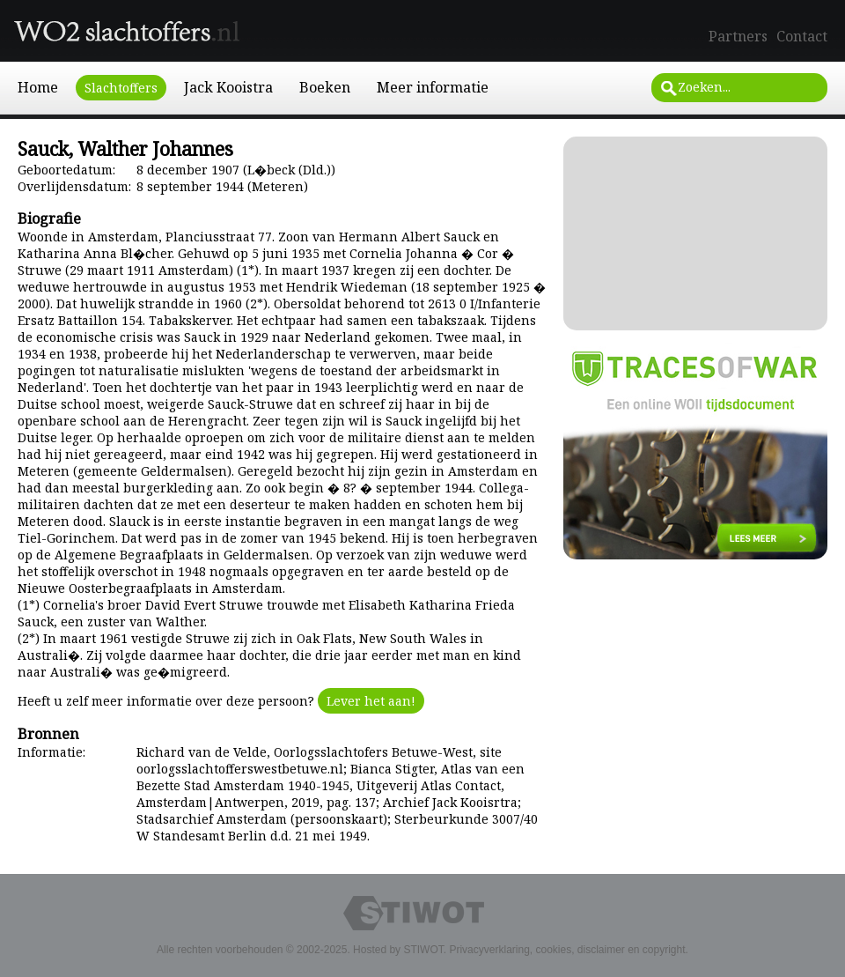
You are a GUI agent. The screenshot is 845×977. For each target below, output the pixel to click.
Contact (801, 36)
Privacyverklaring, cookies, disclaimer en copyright (567, 950)
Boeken (324, 87)
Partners (738, 36)
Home (38, 87)
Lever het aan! (371, 700)
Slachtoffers (121, 87)
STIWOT (423, 950)
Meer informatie (433, 87)
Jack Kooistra (228, 87)
